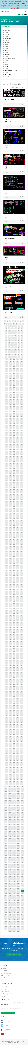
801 (10, 691)
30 (12, 330)
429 (21, 513)
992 (14, 781)
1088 (18, 826)
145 (6, 380)
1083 (18, 824)
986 (10, 779)
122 (14, 368)
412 (14, 506)
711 (10, 648)
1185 (6, 874)
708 (17, 646)
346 (10, 475)
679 (21, 632)
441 (10, 520)
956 (10, 765)
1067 (14, 817)
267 (14, 437)
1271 (10, 914)
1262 (14, 909)
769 (21, 674)
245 (6, 428)
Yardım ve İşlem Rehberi (7, 994)
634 (21, 610)
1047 (14, 807)
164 (21, 387)
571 (10, 582)
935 (6, 755)
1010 (6, 791)
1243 (18, 900)
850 (6, 715)
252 (14, 430)
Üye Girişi (3, 980)
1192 (14, 876)
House (6, 216)
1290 (6, 924)
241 (10, 425)
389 (21, 494)
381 (10, 492)
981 (10, 776)
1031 (10, 800)
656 (10, 622)
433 (17, 515)
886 (10, 731)
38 (18, 333)
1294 (22, 924)
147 (14, 380)
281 (10, 444)
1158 (18, 860)
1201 (10, 881)
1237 (14, 898)
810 (6, 696)
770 (6, 677)
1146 (10, 855)
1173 (18, 867)
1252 (14, 905)
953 (17, 762)
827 (14, 703)
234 (21, 420)
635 (6, 613)
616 (10, 603)
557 (14, 575)
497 (14, 546)
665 (6, 627)
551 (10, 572)
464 (21, 530)
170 (6, 392)
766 (10, 674)
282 (14, 444)
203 (17, 406)
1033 (18, 800)
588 (17, 589)
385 (6, 494)
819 (21, 698)
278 (17, 442)
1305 (10, 931)
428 (17, 513)
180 (6, 397)
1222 (14, 890)
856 (10, 717)
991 (10, 781)
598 (17, 594)
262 (14, 435)
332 (14, 468)
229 (21, 418)
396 (10, 499)
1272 (14, 914)
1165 (6, 864)
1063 (18, 814)
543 (17, 568)
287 (14, 447)
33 (21, 330)
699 (21, 641)
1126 (10, 845)
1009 (22, 788)
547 (14, 570)
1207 (14, 883)
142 (14, 378)
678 (17, 632)
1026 (10, 798)
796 (10, 689)
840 (6, 710)
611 (10, 601)
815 (6, 698)
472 (14, 534)
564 (21, 577)
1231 (10, 895)
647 (14, 617)
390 (6, 496)
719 (21, 651)
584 (21, 587)
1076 (10, 822)
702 (14, 644)
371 (10, 487)
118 (17, 366)
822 (14, 701)
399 (21, 499)
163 (17, 387)
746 (10, 665)
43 (15, 335)
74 (18, 347)
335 (6, 470)
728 (17, 655)
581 (10, 587)
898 (17, 736)
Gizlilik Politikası (5, 991)
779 (21, 679)
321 (10, 463)
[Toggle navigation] (25, 11)
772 (14, 677)
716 (10, 651)
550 (6, 572)
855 (6, 717)
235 (6, 423)
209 (21, 409)
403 (17, 501)
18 (12, 326)
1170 (6, 867)
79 (15, 349)
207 (14, 409)
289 (21, 447)
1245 (6, 902)
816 (10, 698)
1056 (10, 812)
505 (6, 551)
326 (10, 466)
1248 (18, 902)
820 (6, 701)
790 (6, 686)
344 (21, 473)
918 (17, 746)
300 (6, 454)
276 (10, 442)
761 (10, 672)
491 (10, 544)
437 (14, 518)
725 (6, 655)
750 (6, 667)
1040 (6, 805)
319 (21, 461)
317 (14, 461)
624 (21, 606)
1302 (14, 928)
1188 (18, 874)
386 (10, 494)
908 (17, 741)
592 (14, 591)
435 (6, 518)
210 (6, 411)
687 (14, 636)
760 (6, 672)
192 (14, 401)
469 (21, 532)
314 (21, 458)
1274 (22, 914)
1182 (14, 871)
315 (6, 461)
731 (10, 658)
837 (14, 708)
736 (10, 660)
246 (10, 428)
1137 (14, 850)
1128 (18, 845)
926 (10, 750)
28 (6, 330)
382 (14, 492)
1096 (10, 831)
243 (17, 425)
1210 (6, 886)
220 (6, 416)
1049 (22, 807)
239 (21, 423)
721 (10, 653)
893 (17, 734)
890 (6, 734)
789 (21, 684)
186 (10, 399)
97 (15, 356)
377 (14, 489)
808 (17, 693)
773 (17, 677)
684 (21, 634)
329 (21, 466)
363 (17, 482)
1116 (10, 841)
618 (17, 603)
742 (14, 663)
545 (6, 570)
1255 (6, 907)
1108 (18, 836)
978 (17, 774)
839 (21, 708)
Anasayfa (3, 19)
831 (10, 705)
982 (14, 776)
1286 (10, 921)
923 (17, 748)
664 (21, 625)
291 (10, 449)
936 (10, 755)
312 (14, 458)
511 (10, 553)
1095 (6, 831)
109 (21, 361)
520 (6, 558)
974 (21, 772)
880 (6, 729)
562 (14, 577)
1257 (14, 907)
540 (6, 568)
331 (10, 468)
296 (10, 451)
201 (10, 406)
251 (10, 430)
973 (17, 772)
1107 (14, 836)
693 (17, 639)
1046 (10, 807)
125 (6, 371)
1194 (22, 876)
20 (18, 326)
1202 (14, 881)
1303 (18, 928)
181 (10, 397)
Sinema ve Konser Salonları (10, 70)
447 (14, 523)
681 (10, 634)
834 (21, 705)
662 (14, 625)
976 (10, 774)
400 (6, 501)
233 (17, 420)
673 (17, 629)
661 (10, 625)
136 (10, 375)
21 (21, 326)
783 (17, 682)
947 (14, 760)
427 (14, 513)
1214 (22, 886)
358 (17, 480)
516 (10, 556)
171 (10, 392)
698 (17, 641)
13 (16, 323)
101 (10, 359)
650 (6, 620)
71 (9, 347)
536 (10, 565)
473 (17, 534)
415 (6, 508)
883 (17, 729)
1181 (10, 871)
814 (21, 696)
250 (6, 430)
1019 (22, 793)
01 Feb (6, 221)
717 (14, 651)
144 (21, 378)
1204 (22, 881)
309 (21, 456)
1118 (18, 841)
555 (6, 575)
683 (17, 634)
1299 (22, 926)
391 (10, 496)
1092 (14, 829)
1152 (14, 857)
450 (6, 525)
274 (21, 439)
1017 (14, 793)
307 (14, 456)
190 (6, 401)
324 (21, 463)
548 (17, 570)
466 (10, 532)
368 (17, 485)
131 (10, 373)
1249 (22, 902)
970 (6, 772)
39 (21, 333)
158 (17, 385)
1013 (18, 791)
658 (17, 622)
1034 (22, 800)
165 (6, 390)
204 (21, 406)
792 (14, 686)
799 (21, 689)
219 (21, 413)
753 (17, 667)
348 (17, 475)
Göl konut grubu (9, 286)
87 (21, 352)
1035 (6, 803)
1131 (10, 848)
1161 (10, 862)
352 (14, 477)
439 (21, 518)
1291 (10, 924)
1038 (18, 803)
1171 (10, 867)
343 (17, 473)
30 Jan (6, 104)
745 (6, 665)
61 (15, 342)
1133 (18, 848)
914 (21, 743)
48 (12, 337)
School (6, 192)
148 (17, 380)
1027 (14, 798)
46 (6, 337)
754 (21, 667)
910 (6, 743)
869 (21, 722)
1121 (10, 843)
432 (14, 515)
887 (14, 731)
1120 (6, 843)
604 (21, 596)
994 (21, 781)
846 (10, 712)
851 (10, 715)
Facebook (5, 1029)
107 (14, 361)
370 (6, 487)
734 (21, 658)
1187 (14, 874)
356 (10, 480)
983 (17, 776)
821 (10, 701)
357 (14, 480)
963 (17, 767)
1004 (22, 786)
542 (14, 568)
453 (17, 525)
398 (17, 499)
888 (17, 731)
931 (10, 753)
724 (21, 653)
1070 (6, 819)
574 (21, 582)
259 (21, 432)
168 (17, 390)
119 (21, 366)
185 (6, 399)
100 (6, 359)
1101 (10, 833)
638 (17, 613)
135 (6, 375)
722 (14, 653)
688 (17, 636)
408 (17, 504)
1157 (14, 860)
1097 (14, 831)
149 (21, 380)
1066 (10, 817)
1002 (14, 786)
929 (21, 750)
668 (17, 627)
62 (18, 342)
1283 (18, 919)
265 (6, 437)
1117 (14, 841)
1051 (10, 810)
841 (10, 710)
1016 (10, 793)
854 (21, 715)
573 (17, 582)
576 (10, 584)
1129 (22, 845)
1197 (14, 879)
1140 (6, 852)
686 (10, 636)
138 (17, 375)
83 (9, 352)
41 (9, 335)
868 (17, 722)
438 (17, 518)
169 (21, 390)
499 (21, 546)
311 (10, 458)
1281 (10, 919)
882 (14, 729)
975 (6, 774)
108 (17, 361)
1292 (14, 924)
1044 (22, 805)
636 (10, 613)
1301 (10, 928)
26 (18, 328)
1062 (14, 814)
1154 (22, 857)
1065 (6, 817)
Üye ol (25, 14)
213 (17, 411)
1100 (6, 833)
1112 (14, 838)
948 (17, 760)
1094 (22, 829)
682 (14, 634)
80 (18, 349)
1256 (10, 907)
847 (14, 712)
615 (6, 603)
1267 (14, 912)
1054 (22, 810)
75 (21, 347)
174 (21, 392)
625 (6, 608)
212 (14, 411)
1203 (18, 881)
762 (14, 672)
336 (10, 470)
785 (6, 684)
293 (17, 449)
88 (6, 354)
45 (21, 335)
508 (17, 551)
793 (17, 686)
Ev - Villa (6, 42)
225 (6, 418)
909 (21, 741)
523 (17, 558)
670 (6, 629)
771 (10, 677)
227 (14, 418)
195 (6, 404)
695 (6, 641)
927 (14, 750)
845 (6, 712)
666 (10, 627)
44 (18, 335)
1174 (22, 867)
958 (17, 765)
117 (14, 366)
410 (6, 506)
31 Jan (6, 151)
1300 (6, 928)
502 (14, 549)
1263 (18, 909)
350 (6, 477)
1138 (18, 850)
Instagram (5, 1021)
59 (9, 342)
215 (6, 413)
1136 (10, 850)
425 (6, 513)
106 (10, 361)
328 (17, 466)
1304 (22, 928)
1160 (6, 862)
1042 (14, 805)
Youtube (5, 1034)
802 (14, 691)
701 (10, 644)
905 (6, 741)
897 (14, 736)
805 (6, 693)
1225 (6, 893)
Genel (5, 46)
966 (10, 769)
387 (14, 494)
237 (14, 423)
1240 (6, 900)
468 (17, 532)
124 (21, 368)
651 (10, 620)
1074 (22, 819)
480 (6, 539)
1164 (22, 862)
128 (17, 371)
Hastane (6, 50)
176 (10, 394)
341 (10, 473)
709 (21, 646)
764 (21, 672)
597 (14, 594)
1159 (22, 860)
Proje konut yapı (9, 99)
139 (21, 375)
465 (6, 532)
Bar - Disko (6, 30)
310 (6, 458)
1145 (6, 855)
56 (18, 340)
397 (14, 499)
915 (6, 746)
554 (21, 572)
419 (21, 508)
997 (14, 784)
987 (14, 779)
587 (14, 589)
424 (21, 511)
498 (17, 546)
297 (14, 451)
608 (17, 598)
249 (21, 428)
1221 (10, 890)
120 (6, 368)
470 (6, 534)
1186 (10, 874)
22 (6, 328)
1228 (18, 893)
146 (10, 380)
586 (10, 589)
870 (6, 724)
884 (21, 729)
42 (12, 335)
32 (18, 330)
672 (14, 629)
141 (10, 378)
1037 (14, 803)
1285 (6, 921)
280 (6, 444)
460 (6, 530)
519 (21, 556)
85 (15, 352)
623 (17, 606)
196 (10, 404)
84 (12, 352)
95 (9, 356)
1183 (18, 871)
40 (6, 335)
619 (21, 603)
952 (14, 762)
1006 (10, 788)
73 (15, 347)
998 (17, 784)
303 (17, 454)
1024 (22, 795)
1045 (6, 807)
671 (10, 629)
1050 (6, 810)
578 (17, 584)
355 (6, 480)
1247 (14, 902)
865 (6, 722)
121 (10, 368)
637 (14, 613)
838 (17, 708)
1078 (18, 822)
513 (17, 553)
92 (18, 354)
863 (17, 720)
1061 (10, 814)
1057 (14, 812)
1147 (14, 855)
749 (21, 665)
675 (6, 632)
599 (21, 594)
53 (9, 340)
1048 (18, 807)
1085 (6, 826)
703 (17, 644)
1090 (6, 829)
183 (17, 397)
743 (17, 663)
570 (6, 582)
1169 (22, 864)
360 (6, 482)
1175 (6, 869)
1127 (14, 845)
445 (6, 523)
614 (21, 601)
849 (21, 712)
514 (21, 553)
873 (17, 724)
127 (14, 371)
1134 (22, 848)
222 (14, 416)
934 (21, 753)
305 (6, 456)
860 (6, 720)
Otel (5, 62)
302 (14, 454)
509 (21, 551)
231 (10, 420)
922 (14, 748)
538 (17, 565)
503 (17, 549)
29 (9, 330)
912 (14, 743)
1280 (6, 919)
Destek (3, 996)
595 (6, 594)
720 (6, 653)
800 (6, 691)
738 (17, 660)
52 (6, 340)
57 (21, 340)
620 (6, 606)
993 (17, 781)
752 (14, 667)
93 (21, 354)
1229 (22, 893)
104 (21, 359)
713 (17, 648)
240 (6, 425)
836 (10, 708)
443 (17, 520)
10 (7, 323)
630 (6, 610)
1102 (14, 833)
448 (17, 523)
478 (17, 537)
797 (14, 689)
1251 (10, 905)
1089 (22, 826)
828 (17, 703)
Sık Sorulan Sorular (6, 973)
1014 (22, 791)
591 (10, 591)
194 (21, 401)
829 (21, 703)
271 (10, 439)
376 (10, 489)
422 (14, 511)
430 (6, 515)
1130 (6, 848)
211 (10, 411)
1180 (6, 871)
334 (21, 468)
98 (18, 356)
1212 (14, 886)
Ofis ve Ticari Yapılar (9, 58)
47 (9, 337)
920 (6, 748)
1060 (6, 814)
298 (17, 451)
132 (14, 373)
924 (21, 748)
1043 (18, 805)
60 (12, 342)
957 (14, 765)
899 (21, 736)
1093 (18, 829)
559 (21, 575)
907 (14, 741)
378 (17, 489)
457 (14, 527)
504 (21, 549)
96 (12, 356)
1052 (14, 810)
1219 (22, 888)
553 (17, 572)
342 (14, 473)
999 (21, 784)
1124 (22, 843)
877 (14, 727)
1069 (22, 817)
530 (6, 563)
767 (14, 674)
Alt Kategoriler (6, 26)
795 (6, 689)
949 (21, 760)
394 (21, 496)
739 (21, 660)
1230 (6, 895)
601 (10, 596)
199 (21, 404)
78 (12, 349)
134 (21, 373)
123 (17, 368)
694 (21, 639)
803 (17, 691)
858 (17, 717)
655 (6, 622)
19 (15, 326)
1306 (14, 931)
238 (17, 423)
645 (6, 617)
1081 (10, 824)
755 (6, 670)
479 (21, 537)
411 (10, 506)
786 (10, 684)
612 (14, 601)
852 (14, 715)
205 (6, 409)
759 (21, 670)
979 (21, 774)
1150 (6, 857)
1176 (10, 869)
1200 (6, 881)
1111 (10, 838)
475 (6, 537)
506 (10, 551)
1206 (10, 883)
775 (6, 679)
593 (17, 591)
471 (10, 534)
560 (6, 577)
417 (14, 508)
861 (10, 720)
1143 (18, 852)
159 (21, 385)
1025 (6, 798)
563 (17, 577)
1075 (6, 822)
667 (14, 627)
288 (17, 447)
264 (21, 435)
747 (14, 665)
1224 (22, 890)
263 (17, 435)
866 (10, 722)
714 (21, 648)
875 (6, 727)
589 (21, 589)
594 (21, 591)
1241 (10, 900)
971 (10, 772)
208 (17, 409)
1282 (14, 919)
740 (6, 663)
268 (17, 437)
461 (10, 530)
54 (12, 340)
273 (17, 439)
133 (17, 373)
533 (17, 563)
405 (6, 504)
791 (10, 686)
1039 (22, 803)
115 (6, 366)
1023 (18, 795)
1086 (10, 826)
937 (14, 755)
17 (9, 326)
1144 (22, 852)
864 (21, 720)
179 (21, 394)
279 (21, 442)
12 (13, 323)
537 (14, 565)
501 (10, 549)
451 (10, 525)
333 (17, 468)
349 (21, 475)
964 (21, 767)
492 (14, 544)
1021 (10, 795)
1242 (14, 900)
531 (10, 563)
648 (17, 617)
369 (21, 485)
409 (21, 504)
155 (6, 385)
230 (6, 420)
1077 (14, 822)
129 (21, 371)
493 (17, 544)
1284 (22, 919)
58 (6, 342)
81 (21, 349)
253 (17, 430)
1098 (18, 831)
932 (14, 753)
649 (21, 617)
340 (6, 473)
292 (14, 449)
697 (14, 641)
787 (14, 684)
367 (14, 485)
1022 (14, 795)
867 (14, 722)
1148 (18, 855)
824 (21, 701)
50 (18, 337)
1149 (22, 855)
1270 (6, 914)
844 (21, 710)
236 (10, 423)
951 (10, 762)
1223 (18, 890)
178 (17, 394)
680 (6, 634)
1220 (6, 890)
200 (6, 406)
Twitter (4, 1025)
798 (17, 689)
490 (6, 544)
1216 (10, 888)
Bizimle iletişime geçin (14, 954)
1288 (18, 921)
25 (15, 328)
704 (21, 644)
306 (10, 456)
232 (14, 420)
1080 (6, 824)
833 (17, 705)
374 (21, 487)
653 (17, 620)
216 (10, 413)
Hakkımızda (4, 970)
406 (10, 504)
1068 (18, 817)
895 (6, 736)
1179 (22, 869)
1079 (22, 822)
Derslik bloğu (8, 312)
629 (21, 608)
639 (21, 613)
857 (14, 717)
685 (6, 636)
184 (21, 397)
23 (9, 328)
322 (14, 463)
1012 (14, 791)
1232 (14, 895)
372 (14, 487)
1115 (6, 841)
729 (21, 655)
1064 (22, 814)
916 (10, 746)
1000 (6, 786)
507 (14, 551)
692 (14, 639)
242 (14, 425)
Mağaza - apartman (10, 167)
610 (6, 601)
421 (10, 511)
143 (17, 378)
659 (21, 622)
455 (6, 527)
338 (17, 470)
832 (14, 705)
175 (6, 394)
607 (14, 598)
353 (17, 477)
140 (6, 378)
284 (21, 444)
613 (17, 601)
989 (21, 779)
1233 (18, 895)
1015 (6, 793)
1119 (22, 841)
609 (21, 598)
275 (6, 442)
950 (6, 762)
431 (10, 515)
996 (10, 784)
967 (14, 769)
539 (21, 565)
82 (6, 352)
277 (14, 442)
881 (10, 729)
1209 (22, 883)
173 (17, 392)
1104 (22, 833)
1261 (10, 909)
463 (17, 530)
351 (10, 477)
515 (6, 556)
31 (15, 330)
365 (6, 485)
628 (17, 608)
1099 (22, 831)
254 (21, 430)
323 (17, 463)
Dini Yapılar (6, 34)
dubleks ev (8, 145)
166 (10, 390)
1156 (10, 860)
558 (17, 575)
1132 (14, 848)
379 (21, 489)
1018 (18, 793)
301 (10, 454)
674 (21, 629)
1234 (22, 895)
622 (14, 606)
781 (10, 682)
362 (14, 482)
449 (21, 523)
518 (17, 556)
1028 (18, 798)
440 (6, 520)
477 (14, 537)
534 (21, 563)
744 (21, 663)
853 (17, 715)
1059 (22, 812)
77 (9, 349)
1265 (6, 912)
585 (6, 589)
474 (21, 534)
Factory (7, 257)
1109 (22, 836)
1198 (18, 879)
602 (14, 596)
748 (17, 665)
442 (14, 520)
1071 (10, 819)
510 (6, 553)
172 (14, 392)
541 (10, 568)
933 (17, 753)
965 (6, 769)
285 (6, 447)
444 (21, 520)
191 (10, 401)
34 (6, 333)
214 (21, 411)
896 (10, 736)
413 (17, 506)
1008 (18, 788)
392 (14, 496)
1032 (14, 800)
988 (17, 779)
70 (6, 347)
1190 (6, 876)
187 (14, 399)
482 (14, 539)
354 (21, 477)
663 (17, 625)
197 (14, 404)
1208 (18, 883)
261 (10, 435)
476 (10, 537)
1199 (22, 879)
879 (21, 727)
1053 (18, 810)
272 (14, 439)
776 (10, 679)
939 (21, 755)
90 (12, 354)
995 (6, 784)
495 (6, 546)
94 (6, 356)
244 (21, 425)
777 (14, 679)
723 (17, 653)
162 (14, 387)
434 (21, 515)
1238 (18, 898)
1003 (18, 786)
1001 (10, 786)
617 (14, 603)
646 (10, 617)
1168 (18, 864)
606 (10, 598)
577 (14, 584)
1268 (18, 912)
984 (21, 776)
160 (6, 387)
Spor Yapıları (7, 74)
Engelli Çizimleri (8, 38)
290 (6, 449)
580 (6, 587)
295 (6, 451)
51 (21, 337)
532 (14, 563)
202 (14, 406)
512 (14, 553)
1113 (18, 838)
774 (21, 677)
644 (21, 615)
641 (10, 615)
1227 (14, 893)
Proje (8, 19)
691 (10, 639)
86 (18, 352)
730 (6, 658)
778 (17, 679)
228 (17, 418)
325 (6, 466)
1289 (22, 921)
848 (17, 712)
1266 (10, 912)
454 (21, 525)
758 (17, 670)
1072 (14, 819)
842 (14, 710)
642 (14, 615)
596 (10, 594)
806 (10, 693)
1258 (18, 907)
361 (10, 482)
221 (10, 416)
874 (21, 724)
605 (6, 598)
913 (17, 743)
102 (14, 359)
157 (14, 385)
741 (10, 663)
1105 (6, 836)
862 (14, 720)
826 (10, 703)
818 (17, 698)
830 (6, 705)
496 (10, 546)
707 (14, 646)
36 (12, 333)
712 (14, 648)
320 (6, 463)
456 (10, 527)
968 (17, 769)
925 (6, 750)
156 (10, 385)
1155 (6, 860)
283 (17, 444)
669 (21, 627)
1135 (6, 850)
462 (14, 530)
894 (21, 734)
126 (10, 371)
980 (6, 776)
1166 (10, 864)
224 (21, 416)
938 (17, 755)
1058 (18, 812)
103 (17, 359)
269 (21, 437)
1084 (22, 824)
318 (17, 461)
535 (6, 565)
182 (14, 397)
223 (17, 416)
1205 (6, 883)
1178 (18, 869)
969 (21, 769)
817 (14, 698)
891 (10, 734)
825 (6, 703)
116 (10, 366)
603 (17, 596)
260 (6, 435)
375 (6, 489)
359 (21, 480)
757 (14, 670)
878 (17, 727)
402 (14, 501)
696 (10, 641)
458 (17, 527)
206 (10, 409)
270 (6, 439)
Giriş (20, 14)
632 (14, 610)
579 (21, 584)
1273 (18, 914)
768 (17, 674)
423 (17, 511)
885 (6, 731)
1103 (18, 833)
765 (6, 674)
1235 (6, 898)
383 (17, 492)
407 (14, 504)
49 (15, 337)
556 (10, 575)
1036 (10, 803)
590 (6, 591)
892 (14, 734)
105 (6, 361)
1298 (18, 926)
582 (14, 587)
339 (21, 470)
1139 (22, 850)
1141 (10, 852)
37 (15, 333)
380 (6, 492)
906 (10, 741)
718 (17, 651)
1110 (6, 838)
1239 (22, 898)
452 (14, 525)
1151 (10, 857)
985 (6, 779)
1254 (22, 905)
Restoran (6, 66)
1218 (18, 888)
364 (21, 482)
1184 (22, 871)
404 (21, 501)
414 (21, 506)
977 (14, 774)
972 (14, 772)
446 (10, 523)
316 (10, 461)
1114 (22, 838)
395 (6, 499)
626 (10, 608)
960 (6, 767)
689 (21, 636)
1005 (6, 788)
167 (14, 390)
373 (17, 487)
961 (10, 767)
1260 (6, 909)
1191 (10, 876)
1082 (14, 824)
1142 (14, 852)
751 (10, 667)
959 (21, 765)
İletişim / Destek (5, 975)
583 (17, 587)
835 (6, 708)
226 (10, 418)
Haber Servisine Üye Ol (8, 1012)
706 (10, 646)
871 (10, 724)
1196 (10, 879)
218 (17, 413)
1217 (14, 888)
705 (6, 646)
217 (14, 413)
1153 (18, 857)
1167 (14, 864)
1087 (14, 826)
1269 (22, 912)
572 (14, 582)
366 (10, 485)
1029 (22, 798)
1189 (22, 874)
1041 (10, 805)
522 (14, 558)
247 (14, 428)
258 (17, 432)
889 (21, 731)
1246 (10, 902)
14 (20, 323)
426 (10, 513)
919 (21, 746)
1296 (10, 926)
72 (12, 347)
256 (10, 432)
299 (21, 451)
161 (10, 387)
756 (10, 670)
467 (14, 532)
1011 (10, 791)
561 (10, 577)
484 (21, 539)
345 (6, 475)
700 (6, 644)
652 (14, 620)
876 (10, 727)
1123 (18, 843)
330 (6, 468)
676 (10, 632)
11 (10, 323)
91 (15, 354)
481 (10, 539)
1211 (10, 886)
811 (10, 696)
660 (6, 625)
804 (21, 691)
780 (6, 682)
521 (10, 558)
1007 (14, 788)
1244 (22, 900)
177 (14, 394)
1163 (18, 862)
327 (14, 466)
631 (10, 610)
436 (10, 518)
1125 (6, 845)
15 (23, 323)
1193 (18, 876)
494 (21, 544)
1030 (6, 800)
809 (21, 693)
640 (6, 615)
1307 (18, 931)
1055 (6, 812)
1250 (6, 905)
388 (17, 494)
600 (6, 596)
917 (14, 746)
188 (17, 399)
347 (14, 475)
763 (17, 672)
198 (17, 404)
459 (21, 527)
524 (21, 558)
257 (14, 432)
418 (17, 508)
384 (21, 492)
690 (6, 639)
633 (17, 610)
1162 (14, 862)
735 (6, 660)
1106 (10, 836)
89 (9, 354)
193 (17, 401)
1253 (18, 905)
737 (14, 660)
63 (21, 342)
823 (17, 701)
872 (14, 724)
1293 (18, 924)
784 (21, 682)
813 (17, 696)
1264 (22, 909)
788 (17, 684)
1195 (6, 879)
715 (6, 651)
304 (21, 454)
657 (14, 622)
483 (17, 539)
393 (17, 496)
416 (10, 508)
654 (21, 620)
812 (14, 696)
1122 (14, 843)
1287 (14, 921)
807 (14, 693)
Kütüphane (6, 54)
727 (14, 655)
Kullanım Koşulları (6, 987)
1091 (10, 829)
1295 (6, 926)
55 (15, 340)
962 (14, 767)
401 (10, 501)
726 (10, 655)
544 (21, 568)
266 (10, 437)
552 (14, 572)
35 (9, 333)
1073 (18, 819)
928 (17, 750)
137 (14, 375)
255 (6, 432)
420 (6, 511)
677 (14, 632)
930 (6, 753)
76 (6, 349)
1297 (14, 926)
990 (6, 781)
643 (17, 615)
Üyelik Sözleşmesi (6, 989)
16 (6, 326)
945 (6, 760)
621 (10, 606)
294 (21, 449)
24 (12, 328)
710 (6, 648)
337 (14, 470)
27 (21, 328)
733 (17, 658)
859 (21, 717)
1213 (18, 886)
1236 (10, 898)
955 (6, 765)
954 (21, 762)
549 (21, 570)
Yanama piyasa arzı (10, 238)
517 (14, 556)
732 (14, 658)
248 (17, 428)
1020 (6, 795)
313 (17, 458)
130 (6, 373)
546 (10, 570)
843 (17, 710)
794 (21, 686)
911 (10, 743)
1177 (14, 869)
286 (10, 447)
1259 (22, 907)
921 (10, 748)
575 (6, 584)
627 (14, 608)
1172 (14, 867)
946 (10, 760)
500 (6, 549)
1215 (6, 888)
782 (14, 682)
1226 (10, 893)
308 (17, 456)
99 (21, 356)
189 (21, 399)
